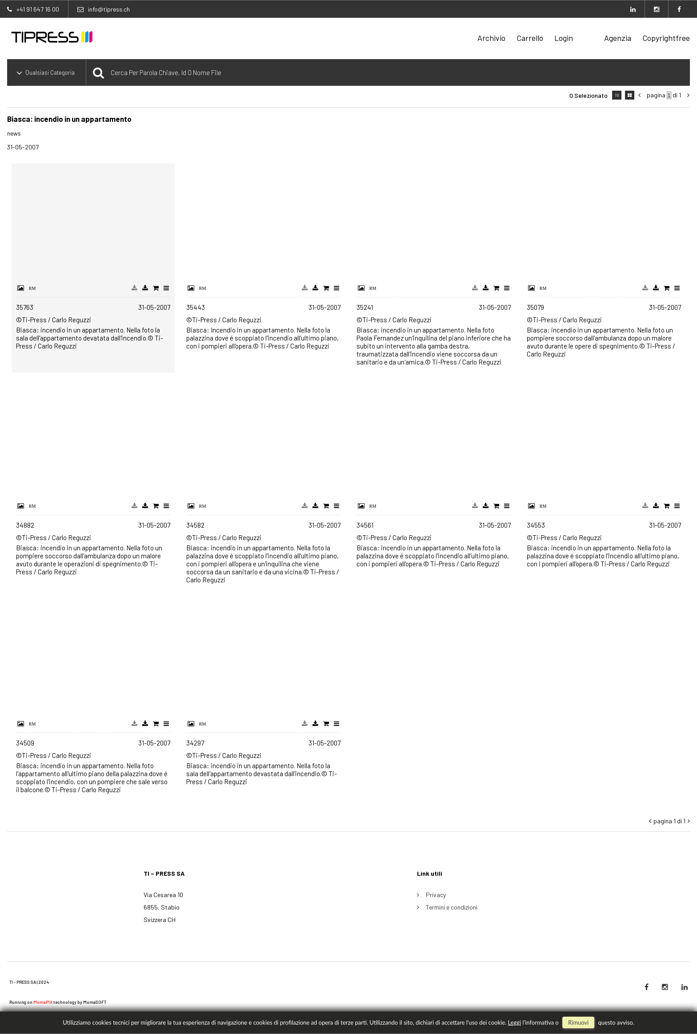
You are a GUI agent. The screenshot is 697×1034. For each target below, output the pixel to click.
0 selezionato (588, 95)
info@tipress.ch (109, 9)
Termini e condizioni (451, 907)
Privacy (436, 894)
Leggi (514, 1022)
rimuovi (578, 1022)
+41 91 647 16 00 (37, 9)
